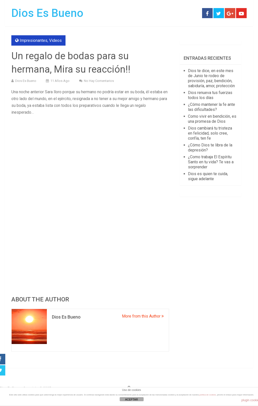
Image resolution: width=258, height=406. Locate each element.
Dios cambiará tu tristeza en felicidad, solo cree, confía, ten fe (210, 133)
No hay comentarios (99, 81)
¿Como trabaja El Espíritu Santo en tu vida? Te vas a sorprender (211, 161)
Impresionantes (33, 40)
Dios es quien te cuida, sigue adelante (208, 176)
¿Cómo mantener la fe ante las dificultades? (211, 107)
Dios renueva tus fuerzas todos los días (210, 95)
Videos (55, 40)
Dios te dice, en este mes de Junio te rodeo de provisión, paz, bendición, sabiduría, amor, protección (211, 78)
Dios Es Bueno (47, 13)
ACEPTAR (131, 399)
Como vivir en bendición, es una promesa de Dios (212, 119)
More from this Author (143, 316)
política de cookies (207, 395)
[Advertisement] (90, 156)
